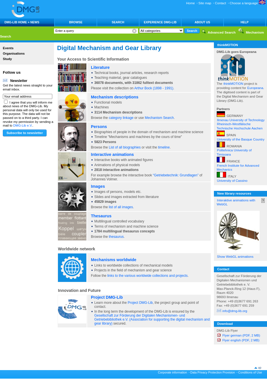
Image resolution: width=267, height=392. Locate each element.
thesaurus (116, 237)
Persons (99, 126)
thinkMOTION (234, 83)
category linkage (121, 118)
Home (190, 3)
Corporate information (172, 372)
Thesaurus (101, 216)
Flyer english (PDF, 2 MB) (240, 340)
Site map (205, 3)
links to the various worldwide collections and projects (147, 276)
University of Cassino (232, 180)
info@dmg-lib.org (234, 311)
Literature (100, 67)
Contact (220, 3)
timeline (164, 147)
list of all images (121, 207)
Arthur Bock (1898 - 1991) (153, 88)
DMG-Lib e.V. (23, 125)
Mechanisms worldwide (113, 259)
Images (98, 186)
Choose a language (248, 3)
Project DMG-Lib (107, 297)
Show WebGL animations (235, 256)
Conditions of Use (250, 372)
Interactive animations (112, 154)
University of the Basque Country (240, 139)
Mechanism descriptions (114, 97)
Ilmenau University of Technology (241, 120)
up (259, 367)
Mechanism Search (159, 118)
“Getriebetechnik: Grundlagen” (176, 175)
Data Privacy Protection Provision (212, 372)
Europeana (255, 88)
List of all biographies (125, 147)
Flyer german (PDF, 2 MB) (241, 335)
